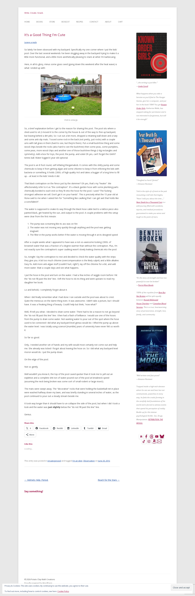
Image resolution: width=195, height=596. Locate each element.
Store (52, 21)
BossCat (66, 21)
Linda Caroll (143, 86)
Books (39, 21)
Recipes (79, 21)
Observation (89, 460)
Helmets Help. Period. (36, 480)
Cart (120, 21)
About (108, 21)
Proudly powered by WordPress (38, 583)
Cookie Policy (63, 591)
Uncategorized (54, 460)
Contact (94, 21)
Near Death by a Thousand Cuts (149, 202)
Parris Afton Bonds (145, 285)
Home (27, 21)
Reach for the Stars (109, 480)
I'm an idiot (77, 460)
